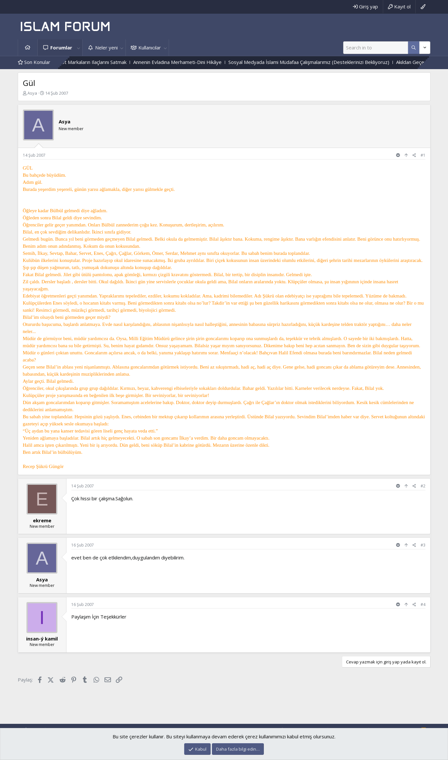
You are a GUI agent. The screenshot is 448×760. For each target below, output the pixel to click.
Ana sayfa (27, 47)
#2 (423, 486)
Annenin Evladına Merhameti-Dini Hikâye (188, 62)
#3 (423, 545)
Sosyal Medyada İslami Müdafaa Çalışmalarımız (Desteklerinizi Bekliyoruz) (320, 62)
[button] (78, 47)
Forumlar (61, 47)
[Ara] (375, 47)
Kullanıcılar (149, 47)
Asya (32, 93)
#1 (423, 155)
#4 (423, 604)
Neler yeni (106, 47)
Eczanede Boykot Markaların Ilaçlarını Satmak (88, 62)
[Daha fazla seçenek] (413, 47)
